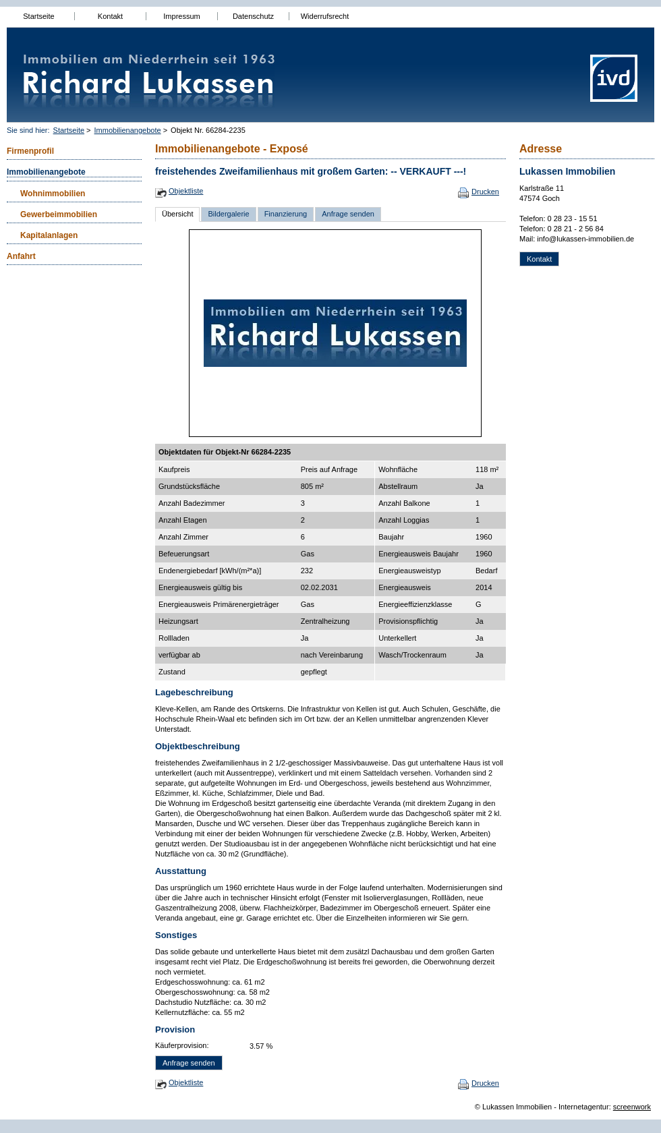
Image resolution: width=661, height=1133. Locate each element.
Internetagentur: (584, 1107)
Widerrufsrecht (325, 16)
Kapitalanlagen (49, 235)
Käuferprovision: (182, 1045)
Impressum (181, 16)
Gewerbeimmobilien (58, 214)
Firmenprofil (30, 151)
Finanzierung (286, 214)
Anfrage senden (348, 214)
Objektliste (186, 191)
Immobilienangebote (127, 130)
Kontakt (110, 16)
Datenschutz (253, 16)
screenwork (632, 1107)
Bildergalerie (228, 214)
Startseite (38, 16)
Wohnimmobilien (52, 193)
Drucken (485, 191)
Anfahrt (21, 256)
